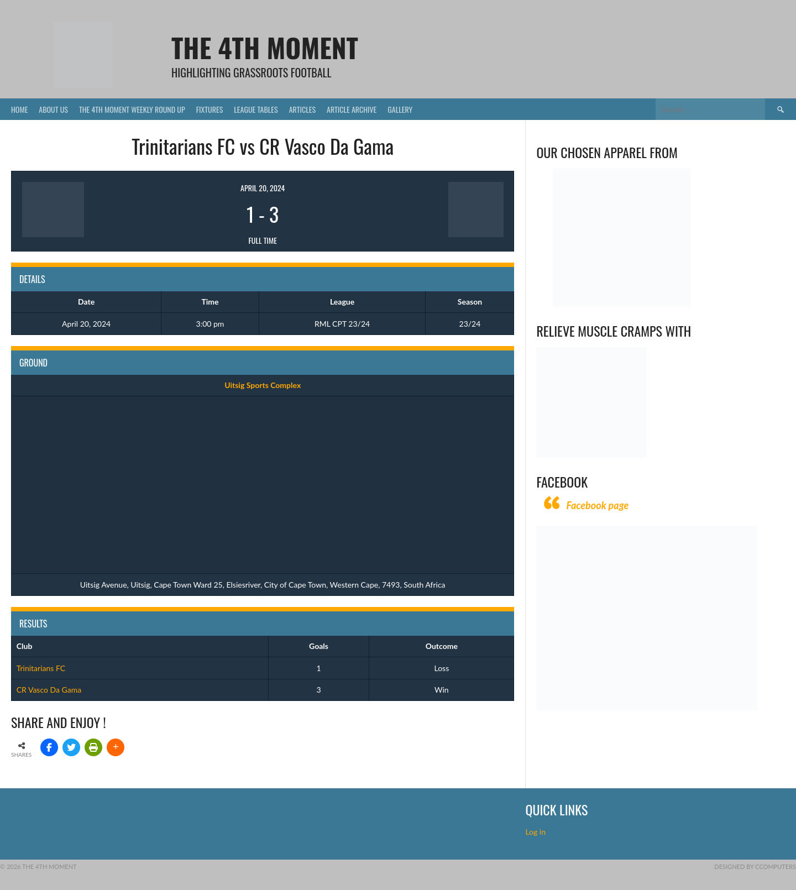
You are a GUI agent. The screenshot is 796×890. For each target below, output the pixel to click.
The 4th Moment (264, 47)
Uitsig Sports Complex (262, 385)
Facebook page (597, 505)
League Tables (255, 109)
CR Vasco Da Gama (49, 689)
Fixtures (209, 109)
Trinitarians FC (41, 668)
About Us (53, 109)
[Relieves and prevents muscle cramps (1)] (591, 454)
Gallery (399, 109)
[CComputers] (646, 708)
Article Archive (351, 109)
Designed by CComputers (755, 866)
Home (19, 109)
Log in (536, 831)
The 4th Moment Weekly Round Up (132, 109)
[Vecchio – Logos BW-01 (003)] (622, 303)
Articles (302, 109)
